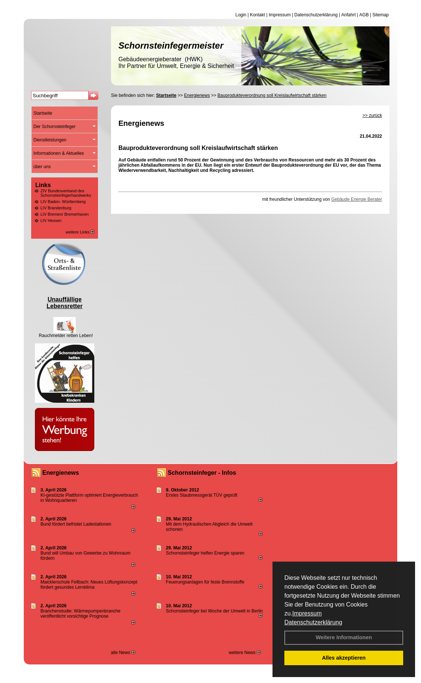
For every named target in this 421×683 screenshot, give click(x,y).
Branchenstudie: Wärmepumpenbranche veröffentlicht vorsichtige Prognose (80, 613)
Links (43, 185)
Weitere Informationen (344, 637)
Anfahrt (348, 14)
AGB (364, 14)
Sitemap (380, 14)
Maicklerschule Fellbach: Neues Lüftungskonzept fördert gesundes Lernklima (88, 584)
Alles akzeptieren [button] (344, 658)
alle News (123, 652)
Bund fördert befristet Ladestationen (75, 524)
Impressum (307, 613)
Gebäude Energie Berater (356, 199)
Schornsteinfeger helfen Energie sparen (205, 553)
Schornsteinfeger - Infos (202, 473)
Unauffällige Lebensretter (65, 302)
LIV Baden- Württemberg (63, 201)
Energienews (60, 473)
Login (240, 14)
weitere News (244, 652)
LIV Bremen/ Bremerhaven (64, 214)
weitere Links (80, 232)
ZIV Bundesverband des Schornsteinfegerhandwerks (65, 193)
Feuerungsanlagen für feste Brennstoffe (205, 582)
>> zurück (372, 115)
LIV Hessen (51, 220)
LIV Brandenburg (55, 208)
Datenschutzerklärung (313, 622)
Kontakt (257, 14)
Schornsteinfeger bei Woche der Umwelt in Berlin (214, 611)
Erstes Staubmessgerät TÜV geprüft (202, 495)
